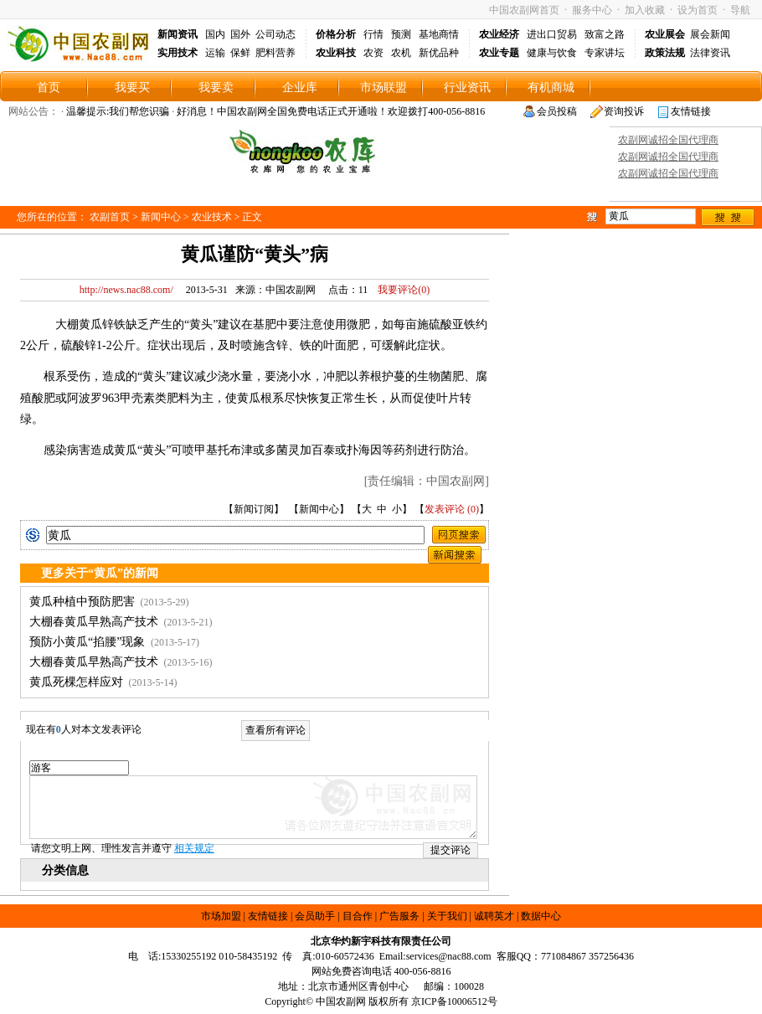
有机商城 (551, 87)
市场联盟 (383, 87)
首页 (48, 87)
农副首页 (110, 217)
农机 (401, 53)
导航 (740, 10)
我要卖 (216, 87)
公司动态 (275, 34)
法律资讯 (710, 53)
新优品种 (439, 53)
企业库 (299, 87)
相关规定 (194, 848)
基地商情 (439, 34)
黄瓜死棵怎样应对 (76, 682)
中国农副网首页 (524, 10)
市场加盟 (221, 916)
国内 (215, 34)
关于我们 (447, 916)
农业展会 (665, 34)
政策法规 (665, 53)
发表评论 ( (448, 509)
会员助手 (315, 916)
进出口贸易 (552, 34)
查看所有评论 (275, 730)
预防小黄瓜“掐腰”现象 (87, 642)
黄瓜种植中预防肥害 (82, 601)
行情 (373, 34)
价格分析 (336, 34)
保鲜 (240, 53)
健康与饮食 (552, 53)
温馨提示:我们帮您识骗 (117, 111)
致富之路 (604, 34)
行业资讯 (467, 87)
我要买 (132, 87)
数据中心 (541, 916)
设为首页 (697, 10)
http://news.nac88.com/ (126, 290)
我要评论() (400, 290)
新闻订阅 (254, 509)
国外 (240, 34)
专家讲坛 (604, 53)
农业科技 (336, 53)
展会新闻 (710, 34)
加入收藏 (645, 10)
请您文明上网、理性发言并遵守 (122, 848)
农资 (373, 53)
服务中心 (592, 10)
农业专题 (499, 53)
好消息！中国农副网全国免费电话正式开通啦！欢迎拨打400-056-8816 (331, 111)
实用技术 (177, 53)
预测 (401, 34)
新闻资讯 (177, 34)
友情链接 (691, 111)
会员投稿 (557, 111)
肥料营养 (275, 53)
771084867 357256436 (587, 956)
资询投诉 (624, 111)
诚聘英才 (494, 916)
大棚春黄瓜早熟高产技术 (93, 621)
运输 (215, 53)
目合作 (357, 916)
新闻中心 (161, 217)
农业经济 (499, 34)
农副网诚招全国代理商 (668, 140)
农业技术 (212, 217)
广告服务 (399, 916)
